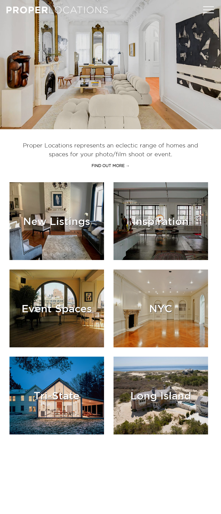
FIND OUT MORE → (111, 166)
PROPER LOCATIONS (58, 11)
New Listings (56, 221)
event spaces (57, 308)
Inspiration (161, 221)
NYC (160, 308)
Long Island (160, 395)
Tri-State (57, 395)
